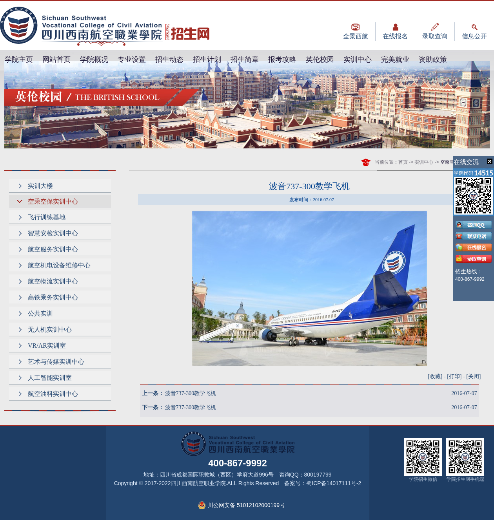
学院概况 (94, 59)
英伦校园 (320, 59)
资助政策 (433, 59)
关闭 (473, 376)
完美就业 (395, 59)
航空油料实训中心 (53, 393)
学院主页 (19, 59)
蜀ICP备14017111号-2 (333, 483)
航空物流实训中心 (53, 281)
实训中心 (357, 59)
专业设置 (132, 59)
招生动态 (169, 59)
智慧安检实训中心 (53, 233)
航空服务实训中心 (53, 249)
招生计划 (207, 59)
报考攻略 (282, 59)
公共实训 (40, 313)
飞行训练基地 (46, 217)
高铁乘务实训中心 (53, 297)
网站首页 (56, 59)
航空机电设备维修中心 (59, 265)
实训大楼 (40, 185)
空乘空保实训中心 (53, 201)
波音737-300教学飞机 (190, 393)
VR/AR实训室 (47, 345)
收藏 (435, 376)
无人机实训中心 (50, 329)
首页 (403, 162)
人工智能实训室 (50, 377)
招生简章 (245, 59)
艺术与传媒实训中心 (56, 361)
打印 (454, 376)
